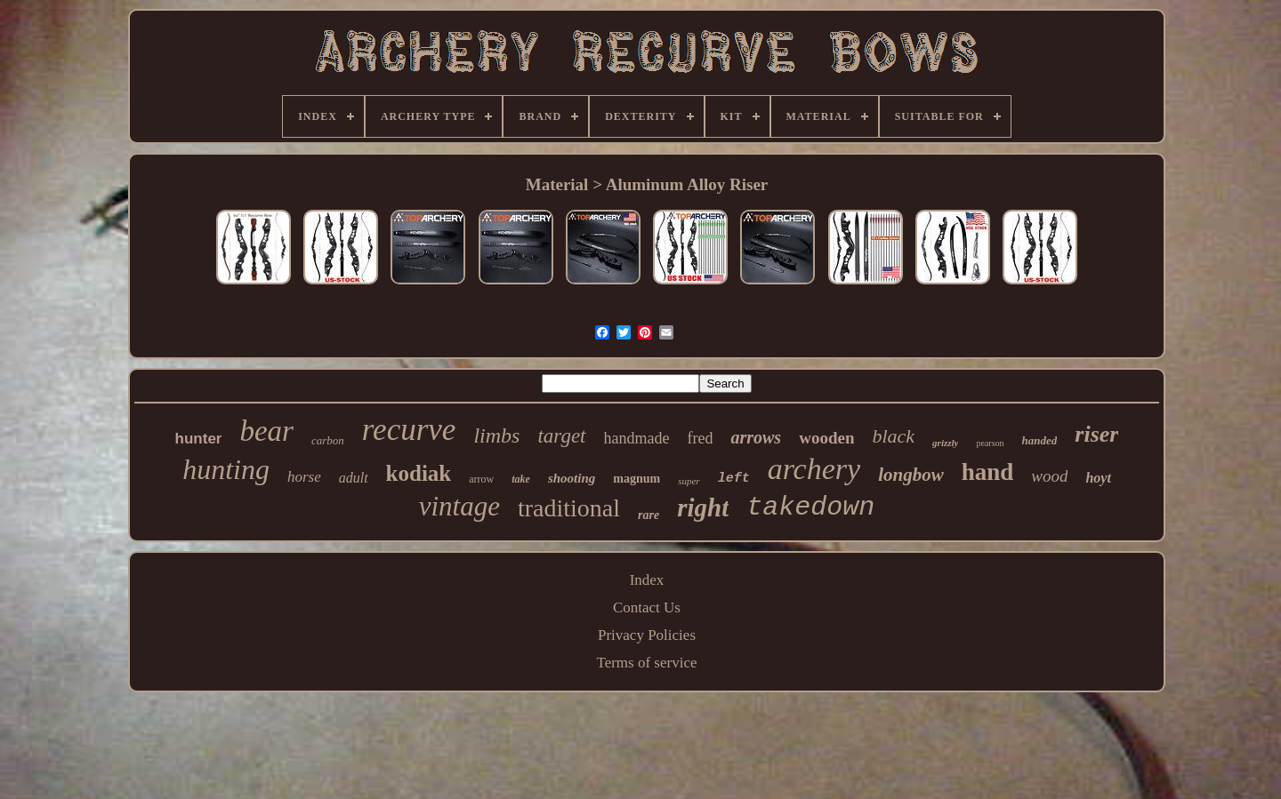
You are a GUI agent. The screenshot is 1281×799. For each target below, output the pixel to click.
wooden (826, 437)
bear (266, 431)
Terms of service (646, 662)
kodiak (419, 473)
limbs (496, 435)
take (521, 479)
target (561, 436)
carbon (327, 440)
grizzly (945, 442)
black (893, 436)
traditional (569, 508)
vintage (459, 506)
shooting (571, 478)
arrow (481, 479)
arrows (755, 437)
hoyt (1097, 477)
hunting (226, 469)
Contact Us (647, 607)
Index (647, 579)
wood (1049, 476)
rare (648, 515)
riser (1096, 434)
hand (988, 472)
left (734, 478)
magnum (636, 478)
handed (1040, 440)
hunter (198, 438)
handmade (637, 438)
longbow (911, 474)
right (703, 507)
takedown (810, 507)
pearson (989, 443)
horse (304, 476)
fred (700, 438)
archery (814, 468)
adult (353, 477)
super (688, 480)
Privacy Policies (647, 635)
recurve (409, 429)
